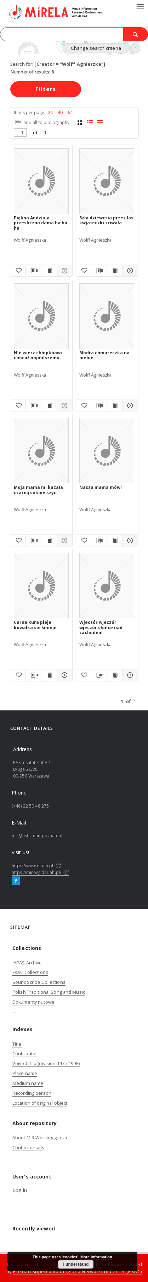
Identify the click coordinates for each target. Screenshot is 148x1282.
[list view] (99, 122)
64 (70, 113)
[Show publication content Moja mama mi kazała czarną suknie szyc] (49, 540)
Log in (19, 1190)
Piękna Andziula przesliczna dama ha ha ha (40, 223)
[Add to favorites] (17, 270)
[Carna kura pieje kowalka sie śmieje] (41, 586)
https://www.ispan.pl (36, 866)
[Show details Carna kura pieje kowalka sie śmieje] (63, 675)
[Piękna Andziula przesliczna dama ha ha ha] (41, 181)
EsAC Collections (30, 972)
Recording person (31, 1093)
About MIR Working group (39, 1138)
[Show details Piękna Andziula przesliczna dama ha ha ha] (63, 270)
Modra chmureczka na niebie (104, 355)
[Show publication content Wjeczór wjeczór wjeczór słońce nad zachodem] (114, 675)
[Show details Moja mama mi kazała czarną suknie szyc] (63, 540)
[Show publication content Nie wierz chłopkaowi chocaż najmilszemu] (49, 405)
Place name (24, 1073)
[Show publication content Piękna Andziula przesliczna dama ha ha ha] (49, 270)
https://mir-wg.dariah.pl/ (40, 872)
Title (17, 1044)
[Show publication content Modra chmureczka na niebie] (114, 405)
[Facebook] (16, 881)
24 (50, 113)
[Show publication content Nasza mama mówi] (114, 540)
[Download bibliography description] (33, 270)
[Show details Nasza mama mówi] (129, 540)
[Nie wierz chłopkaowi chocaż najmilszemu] (41, 316)
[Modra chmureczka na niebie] (107, 316)
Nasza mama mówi (100, 487)
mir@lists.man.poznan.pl (37, 836)
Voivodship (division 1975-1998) (46, 1064)
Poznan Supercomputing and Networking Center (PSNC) (77, 1271)
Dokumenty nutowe (33, 1002)
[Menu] (139, 5)
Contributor (24, 1054)
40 (60, 113)
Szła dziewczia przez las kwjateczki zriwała (106, 220)
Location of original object (39, 1103)
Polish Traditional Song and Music (48, 992)
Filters (45, 89)
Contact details (28, 1148)
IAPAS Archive (27, 963)
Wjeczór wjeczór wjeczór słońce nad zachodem (101, 627)
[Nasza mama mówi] (107, 451)
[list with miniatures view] (89, 122)
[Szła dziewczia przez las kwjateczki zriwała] (107, 181)
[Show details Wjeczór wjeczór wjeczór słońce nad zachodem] (129, 675)
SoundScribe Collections (39, 982)
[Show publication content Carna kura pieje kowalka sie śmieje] (49, 675)
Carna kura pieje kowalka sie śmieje (35, 624)
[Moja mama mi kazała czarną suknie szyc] (41, 451)
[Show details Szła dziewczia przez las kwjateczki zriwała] (129, 270)
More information (96, 1257)
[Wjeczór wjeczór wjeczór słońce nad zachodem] (107, 586)
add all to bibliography (41, 122)
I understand (76, 1264)
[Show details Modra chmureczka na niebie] (129, 405)
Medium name (27, 1083)
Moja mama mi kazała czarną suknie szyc (38, 489)
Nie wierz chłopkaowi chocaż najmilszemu (38, 355)
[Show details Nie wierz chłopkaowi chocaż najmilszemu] (63, 405)
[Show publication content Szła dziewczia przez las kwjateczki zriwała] (114, 270)
